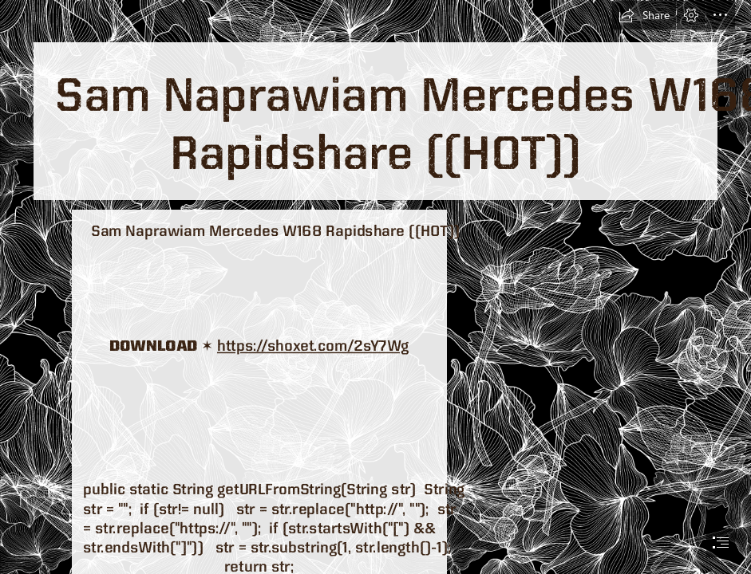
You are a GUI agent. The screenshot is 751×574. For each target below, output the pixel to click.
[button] (644, 15)
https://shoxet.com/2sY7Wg (313, 345)
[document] (375, 287)
